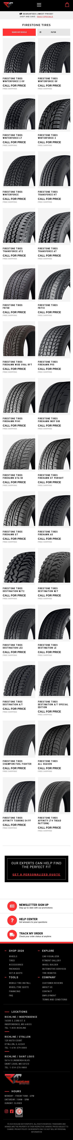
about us (47, 987)
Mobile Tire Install (20, 983)
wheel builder (50, 964)
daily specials (45, 16)
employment (49, 995)
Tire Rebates (49, 973)
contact (47, 991)
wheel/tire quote (19, 987)
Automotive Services (54, 969)
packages (14, 969)
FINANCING (14, 991)
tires (12, 960)
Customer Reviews (52, 983)
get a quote (16, 973)
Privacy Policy (20, 1129)
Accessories (16, 964)
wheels (13, 956)
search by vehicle (19, 32)
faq (11, 995)
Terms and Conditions (54, 999)
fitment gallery (51, 960)
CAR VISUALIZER (50, 956)
